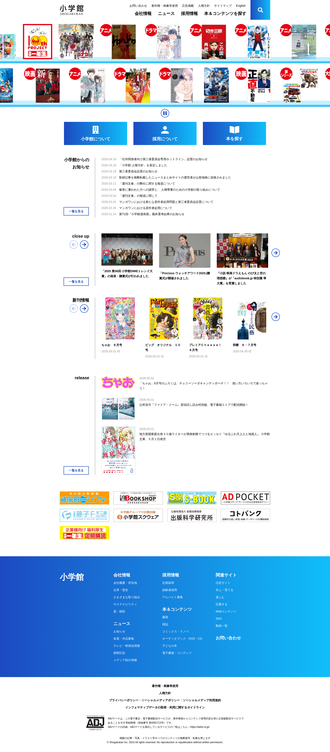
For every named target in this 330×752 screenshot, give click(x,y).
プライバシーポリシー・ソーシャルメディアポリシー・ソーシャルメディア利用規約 (165, 700)
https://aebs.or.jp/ (199, 726)
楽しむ (220, 597)
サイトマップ (223, 5)
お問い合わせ (138, 5)
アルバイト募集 (172, 597)
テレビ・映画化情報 (126, 645)
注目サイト (223, 582)
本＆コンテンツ (177, 609)
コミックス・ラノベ (175, 631)
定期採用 (168, 582)
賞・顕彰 (119, 611)
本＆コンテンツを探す (225, 13)
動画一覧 (222, 625)
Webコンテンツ (226, 611)
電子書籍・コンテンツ (177, 653)
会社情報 (143, 13)
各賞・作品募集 (123, 638)
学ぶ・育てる (224, 590)
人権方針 (204, 5)
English (241, 5)
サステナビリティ (125, 604)
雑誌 (165, 624)
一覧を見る (76, 211)
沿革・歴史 (120, 590)
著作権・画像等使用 (164, 5)
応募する (222, 604)
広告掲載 (188, 5)
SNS (219, 618)
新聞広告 (119, 653)
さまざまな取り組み (126, 597)
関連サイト (226, 575)
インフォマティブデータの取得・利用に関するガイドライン (165, 707)
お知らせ (119, 631)
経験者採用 (169, 590)
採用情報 (189, 13)
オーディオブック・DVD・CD (182, 638)
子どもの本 (169, 645)
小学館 (72, 577)
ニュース (166, 13)
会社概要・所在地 (125, 582)
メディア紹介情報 (125, 660)
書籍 (165, 617)
